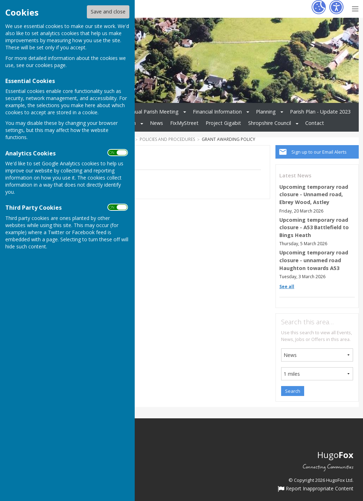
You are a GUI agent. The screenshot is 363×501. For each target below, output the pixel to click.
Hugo (335, 455)
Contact (314, 123)
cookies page (50, 65)
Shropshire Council (269, 123)
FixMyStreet (184, 123)
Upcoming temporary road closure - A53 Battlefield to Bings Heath (314, 227)
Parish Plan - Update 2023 (320, 111)
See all (286, 286)
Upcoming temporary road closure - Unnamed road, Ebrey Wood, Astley (313, 194)
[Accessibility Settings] (336, 7)
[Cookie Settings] (319, 7)
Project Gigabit (223, 123)
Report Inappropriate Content (315, 489)
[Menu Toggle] (355, 8)
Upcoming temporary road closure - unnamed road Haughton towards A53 (313, 260)
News (156, 123)
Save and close (108, 11)
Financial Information (217, 111)
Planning (266, 111)
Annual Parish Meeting (153, 111)
